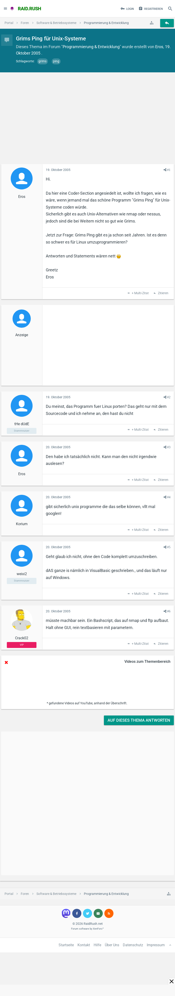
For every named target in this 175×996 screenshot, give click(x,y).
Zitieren (162, 293)
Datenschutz (133, 945)
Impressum (156, 945)
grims (42, 61)
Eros (159, 46)
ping (56, 61)
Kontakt (83, 945)
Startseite (66, 945)
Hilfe (97, 945)
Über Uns (112, 945)
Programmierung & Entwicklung (91, 46)
